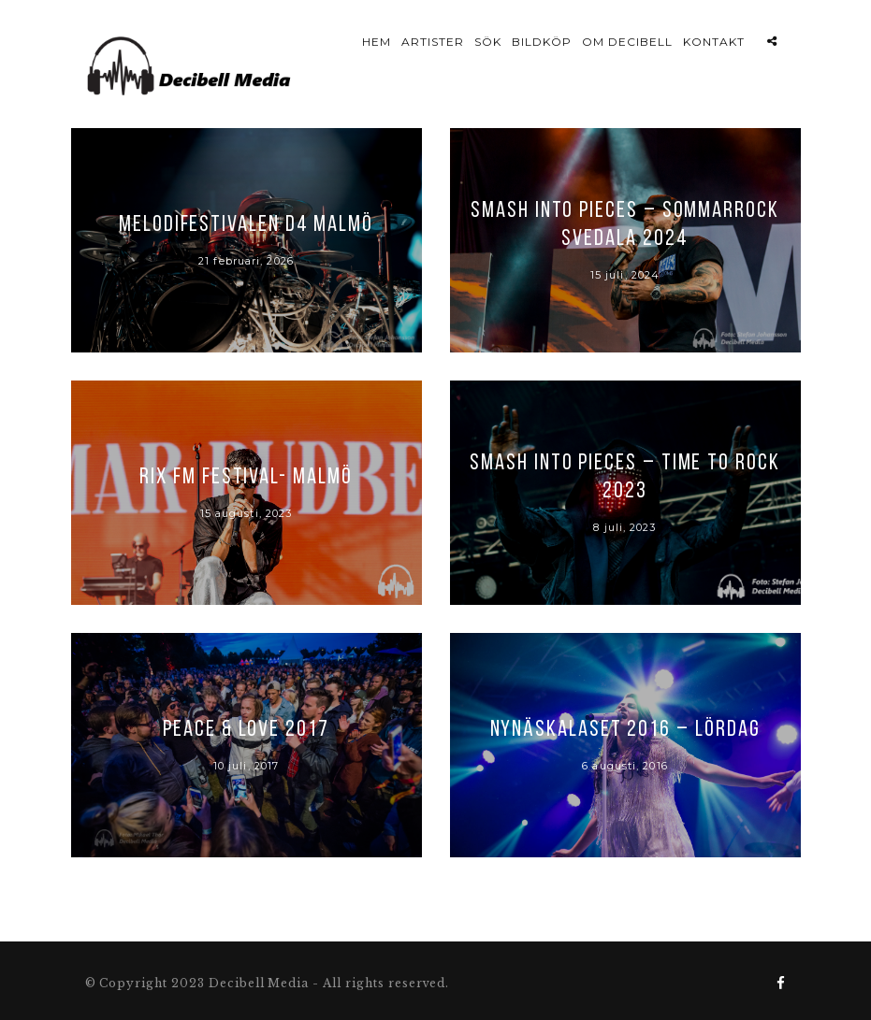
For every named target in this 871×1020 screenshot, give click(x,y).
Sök (487, 42)
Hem (376, 42)
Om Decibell (627, 42)
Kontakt (714, 42)
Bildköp (542, 42)
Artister (432, 42)
